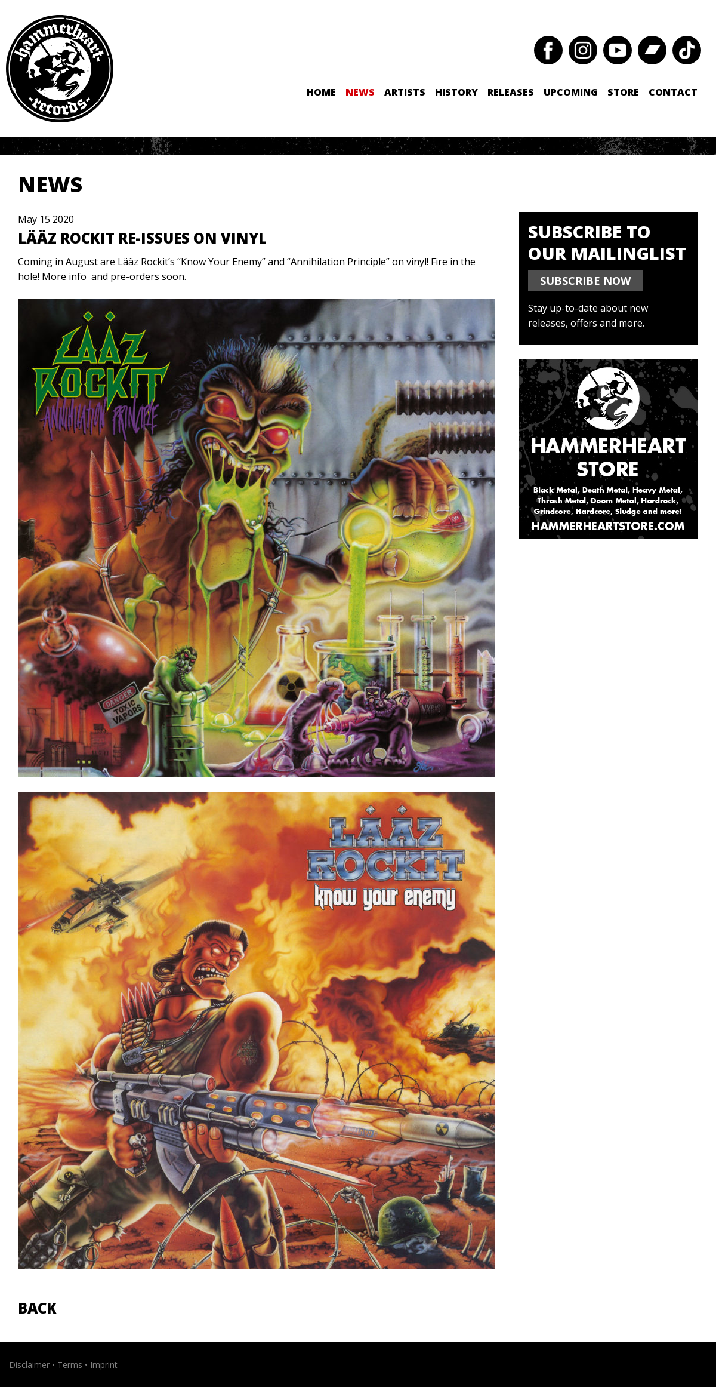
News (360, 92)
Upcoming (571, 92)
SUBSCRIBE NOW (585, 280)
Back (37, 1308)
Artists (404, 92)
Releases (510, 92)
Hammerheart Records (59, 68)
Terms (69, 1364)
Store (623, 92)
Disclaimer (29, 1364)
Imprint (104, 1364)
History (456, 92)
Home (321, 92)
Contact (673, 92)
